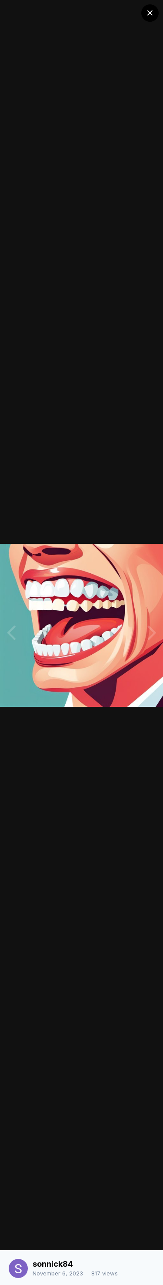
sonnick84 (53, 1263)
